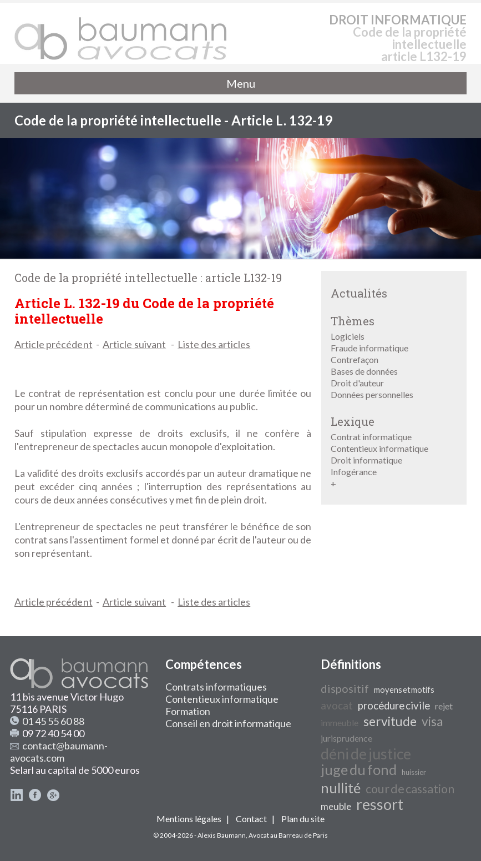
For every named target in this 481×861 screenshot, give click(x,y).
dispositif (345, 688)
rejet (444, 706)
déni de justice (366, 754)
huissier (414, 772)
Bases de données (364, 371)
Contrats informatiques (216, 687)
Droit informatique (366, 460)
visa (432, 721)
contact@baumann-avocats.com (59, 751)
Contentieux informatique (379, 448)
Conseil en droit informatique (228, 723)
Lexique (352, 421)
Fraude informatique (369, 348)
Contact (251, 818)
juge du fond (359, 769)
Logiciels (347, 336)
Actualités (359, 293)
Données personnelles (372, 394)
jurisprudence (346, 738)
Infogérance (354, 471)
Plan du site (303, 818)
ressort (379, 804)
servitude (390, 721)
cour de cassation (410, 789)
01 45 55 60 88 (53, 721)
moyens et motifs (404, 689)
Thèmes (352, 321)
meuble (336, 806)
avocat (337, 705)
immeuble (339, 722)
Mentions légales (188, 818)
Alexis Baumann (222, 835)
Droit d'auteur (357, 382)
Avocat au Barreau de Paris (288, 835)
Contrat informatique (371, 436)
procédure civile (394, 705)
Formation (187, 711)
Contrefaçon (354, 359)
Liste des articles (214, 344)
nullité (341, 787)
